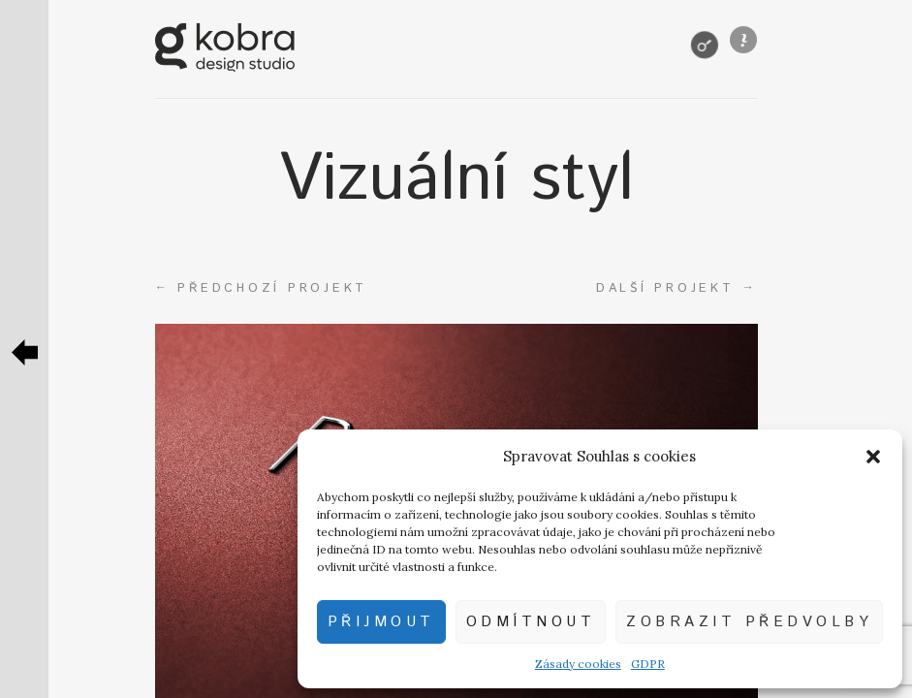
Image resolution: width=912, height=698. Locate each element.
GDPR (648, 663)
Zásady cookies (578, 663)
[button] (873, 456)
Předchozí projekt (261, 288)
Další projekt (677, 288)
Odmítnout (531, 622)
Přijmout (381, 622)
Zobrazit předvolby (749, 622)
